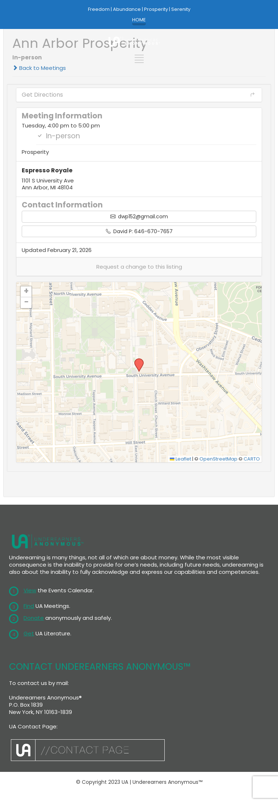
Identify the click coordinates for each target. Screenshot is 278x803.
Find (29, 606)
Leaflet (180, 459)
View (30, 590)
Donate (34, 618)
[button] (139, 266)
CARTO (252, 459)
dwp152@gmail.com (139, 216)
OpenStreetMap (218, 459)
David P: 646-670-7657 (139, 231)
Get (29, 633)
